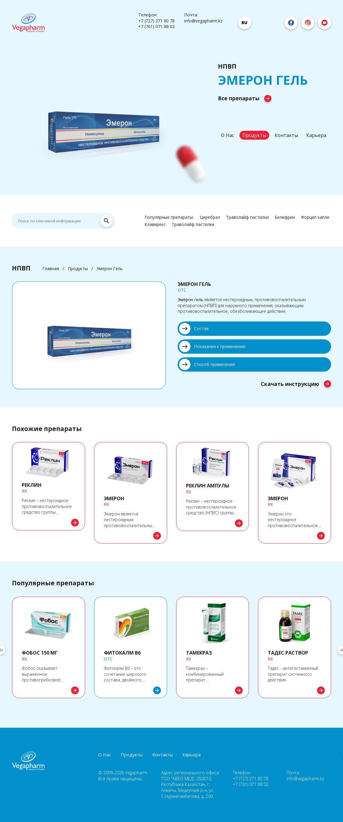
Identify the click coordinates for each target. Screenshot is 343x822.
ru (244, 22)
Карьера (316, 135)
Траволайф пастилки (247, 217)
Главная (50, 268)
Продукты (254, 135)
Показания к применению (212, 346)
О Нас (227, 135)
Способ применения (207, 364)
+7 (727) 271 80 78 (156, 21)
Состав (194, 328)
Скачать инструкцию (296, 384)
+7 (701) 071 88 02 (156, 26)
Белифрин (285, 217)
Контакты (286, 135)
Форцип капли (315, 217)
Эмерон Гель (109, 268)
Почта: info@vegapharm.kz (203, 18)
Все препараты (244, 98)
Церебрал (210, 217)
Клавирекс (155, 224)
